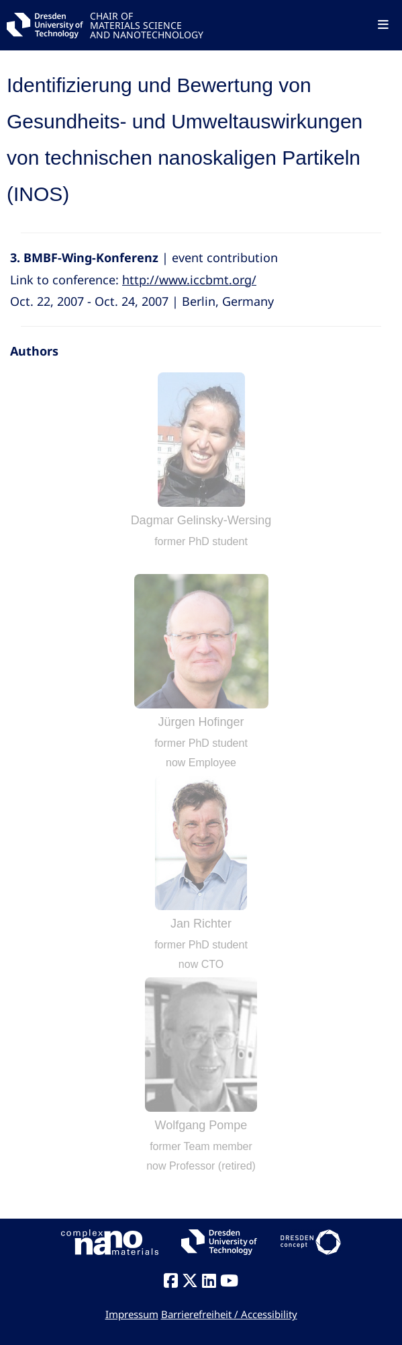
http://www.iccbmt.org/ (189, 280)
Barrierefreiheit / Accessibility (229, 1314)
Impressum (131, 1314)
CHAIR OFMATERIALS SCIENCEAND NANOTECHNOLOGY (146, 24)
